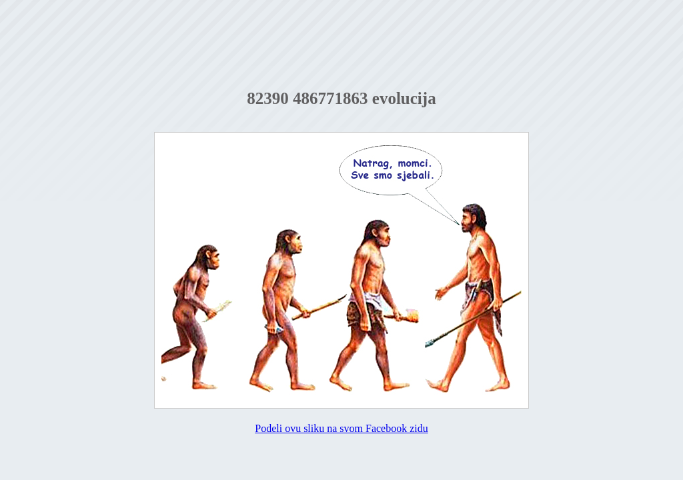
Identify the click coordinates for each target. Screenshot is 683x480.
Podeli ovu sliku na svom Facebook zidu (341, 428)
